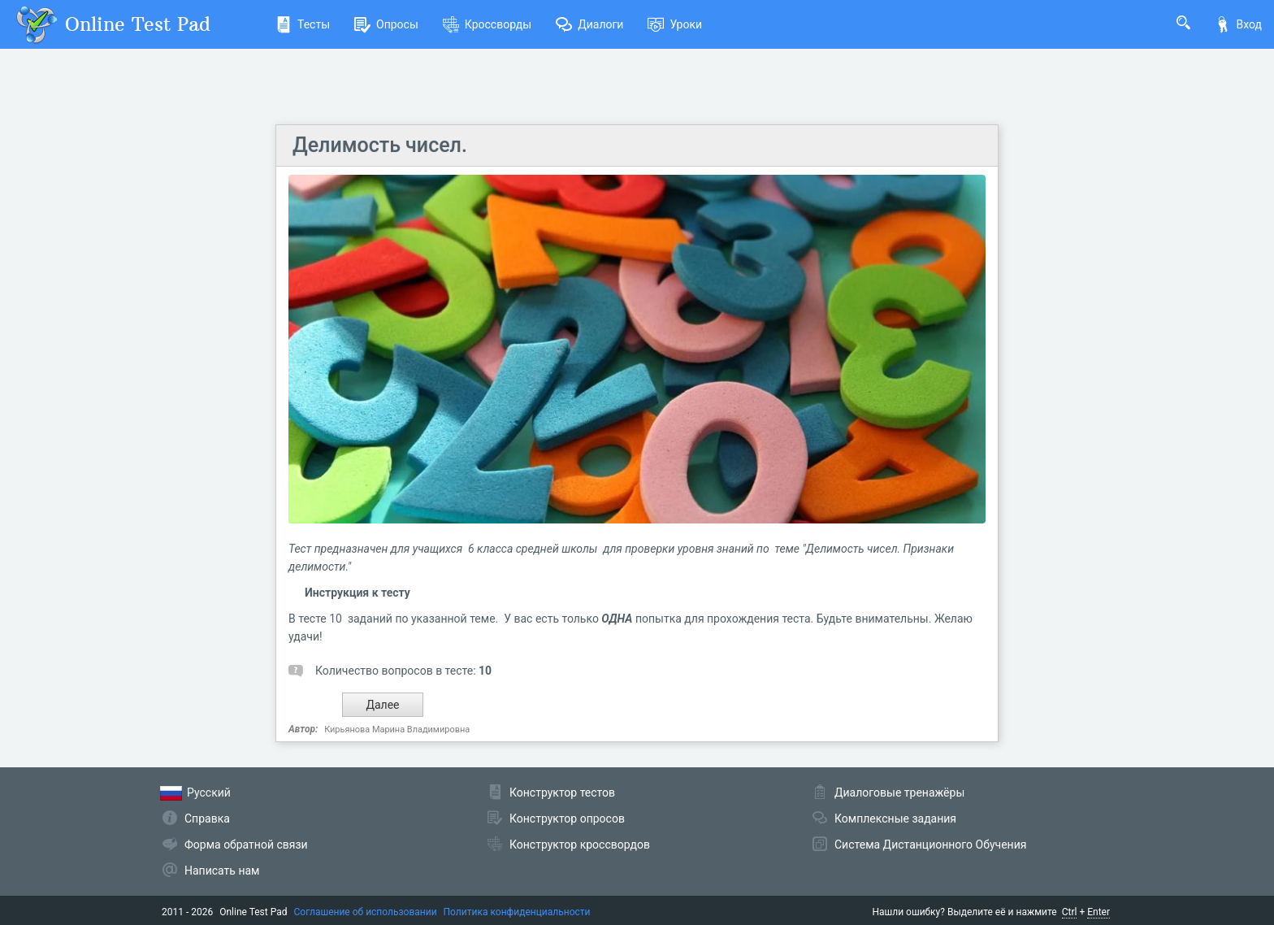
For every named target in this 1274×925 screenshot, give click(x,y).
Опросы (386, 24)
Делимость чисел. (379, 145)
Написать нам (221, 870)
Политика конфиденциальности (517, 912)
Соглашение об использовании (365, 912)
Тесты (302, 24)
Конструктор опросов (567, 818)
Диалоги (589, 24)
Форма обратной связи (246, 844)
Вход (1238, 24)
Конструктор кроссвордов (579, 844)
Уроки (675, 24)
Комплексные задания (895, 818)
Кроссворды (487, 24)
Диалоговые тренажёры (899, 792)
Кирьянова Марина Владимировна (397, 729)
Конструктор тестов (562, 792)
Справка (207, 818)
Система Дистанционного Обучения (930, 844)
